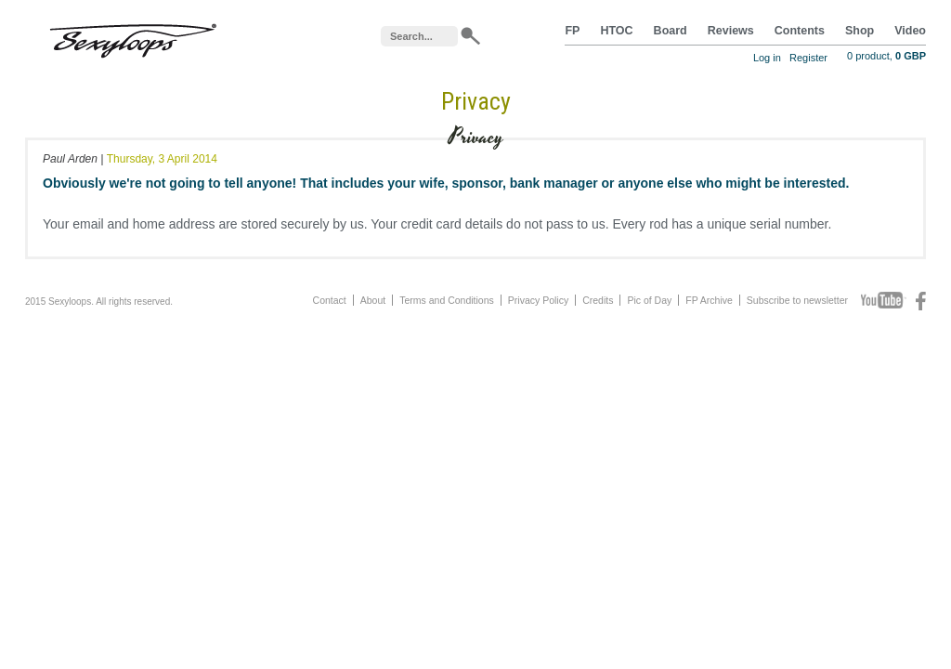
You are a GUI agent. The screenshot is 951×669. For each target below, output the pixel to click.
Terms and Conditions (446, 300)
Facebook (921, 301)
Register (808, 57)
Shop (859, 30)
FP (572, 30)
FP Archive (709, 300)
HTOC (616, 30)
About (372, 300)
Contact (329, 300)
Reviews (731, 30)
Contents (800, 30)
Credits (597, 300)
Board (670, 30)
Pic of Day (649, 300)
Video (910, 30)
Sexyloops (132, 36)
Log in (767, 57)
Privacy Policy (538, 300)
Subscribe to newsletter (797, 300)
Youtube (883, 301)
